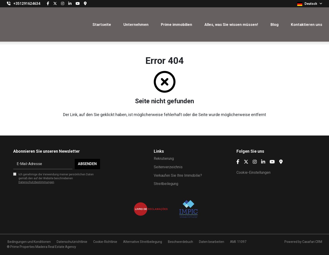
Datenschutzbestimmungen (36, 182)
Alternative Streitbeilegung (142, 242)
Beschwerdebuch (180, 242)
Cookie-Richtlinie (105, 242)
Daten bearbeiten (211, 242)
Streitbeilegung (166, 184)
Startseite (102, 24)
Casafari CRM (312, 242)
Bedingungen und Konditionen (29, 242)
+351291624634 (26, 3)
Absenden (87, 164)
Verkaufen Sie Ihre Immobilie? (178, 175)
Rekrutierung (164, 158)
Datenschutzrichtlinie (72, 242)
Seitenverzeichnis (168, 167)
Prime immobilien (176, 24)
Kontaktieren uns (306, 24)
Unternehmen (136, 24)
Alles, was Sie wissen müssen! (231, 24)
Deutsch (309, 4)
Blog (275, 24)
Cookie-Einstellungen (253, 172)
